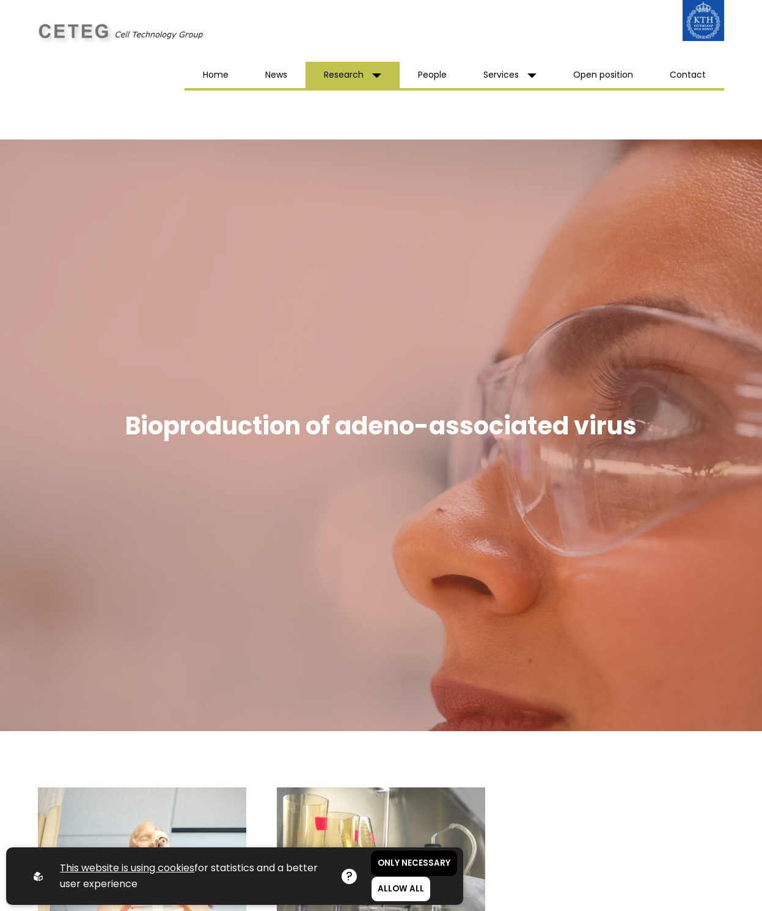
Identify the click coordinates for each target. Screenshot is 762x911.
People (432, 75)
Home (216, 75)
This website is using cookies (127, 868)
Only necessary (414, 863)
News (276, 75)
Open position (603, 75)
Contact (688, 75)
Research (352, 75)
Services (510, 75)
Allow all (401, 888)
